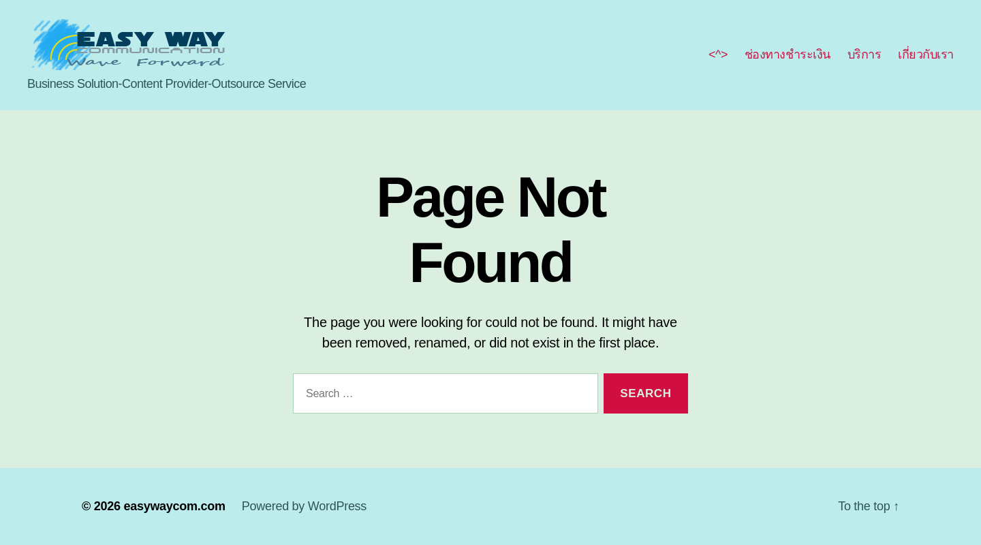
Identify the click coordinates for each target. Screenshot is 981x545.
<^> (718, 54)
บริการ (864, 54)
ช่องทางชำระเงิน (787, 54)
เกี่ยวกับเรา (926, 54)
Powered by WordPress (304, 506)
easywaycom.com (174, 506)
